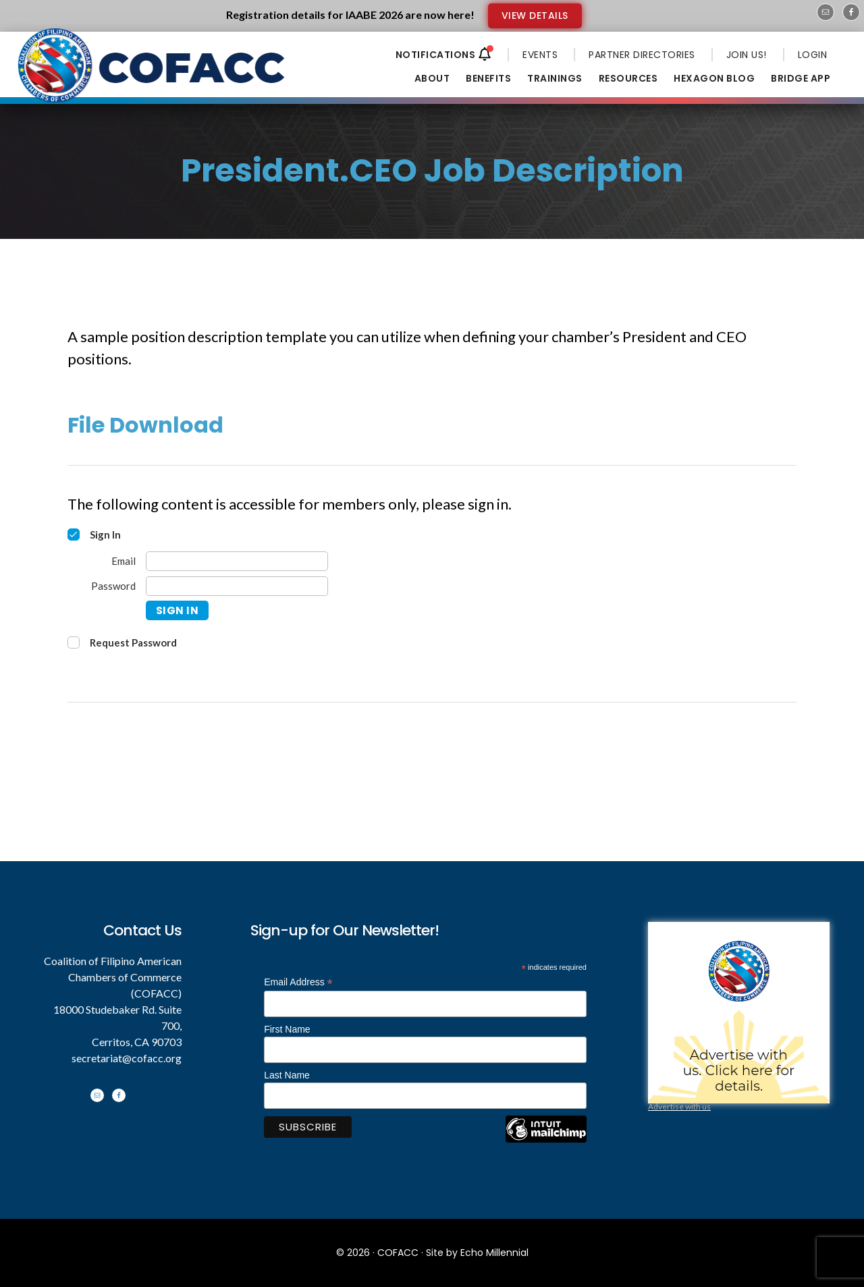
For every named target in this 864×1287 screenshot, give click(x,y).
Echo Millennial (494, 1252)
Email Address (298, 982)
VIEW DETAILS (535, 15)
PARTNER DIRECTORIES (642, 54)
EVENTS (540, 54)
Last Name (287, 1075)
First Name (287, 1029)
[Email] (237, 561)
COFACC (397, 1252)
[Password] (237, 586)
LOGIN (813, 54)
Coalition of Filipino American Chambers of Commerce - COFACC (153, 75)
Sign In (177, 610)
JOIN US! (746, 54)
